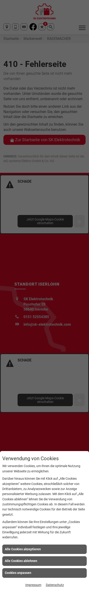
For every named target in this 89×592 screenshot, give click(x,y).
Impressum (33, 585)
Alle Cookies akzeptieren (23, 549)
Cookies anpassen (18, 573)
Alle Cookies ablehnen (21, 561)
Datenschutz (55, 585)
